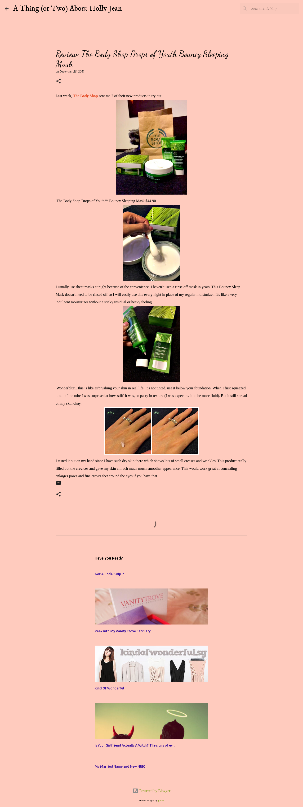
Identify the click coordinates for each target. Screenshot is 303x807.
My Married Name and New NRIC (120, 766)
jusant (161, 800)
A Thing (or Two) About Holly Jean (67, 8)
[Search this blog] (274, 8)
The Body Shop (85, 96)
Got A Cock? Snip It (109, 574)
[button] (58, 81)
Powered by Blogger (151, 791)
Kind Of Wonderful (109, 688)
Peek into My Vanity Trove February (123, 631)
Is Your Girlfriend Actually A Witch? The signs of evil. (135, 745)
